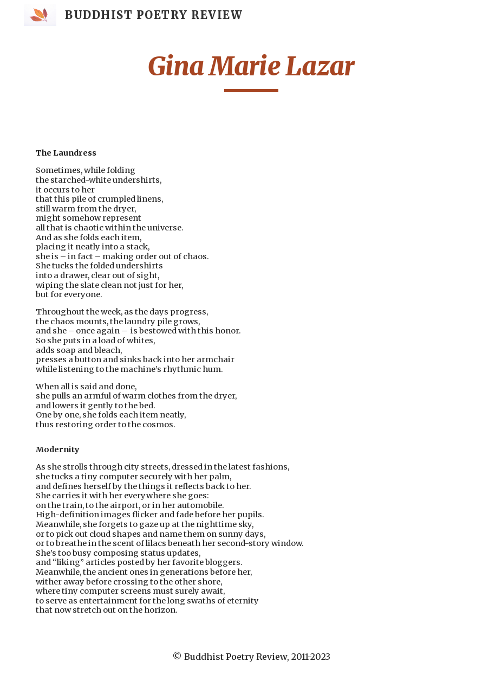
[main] (250, 71)
